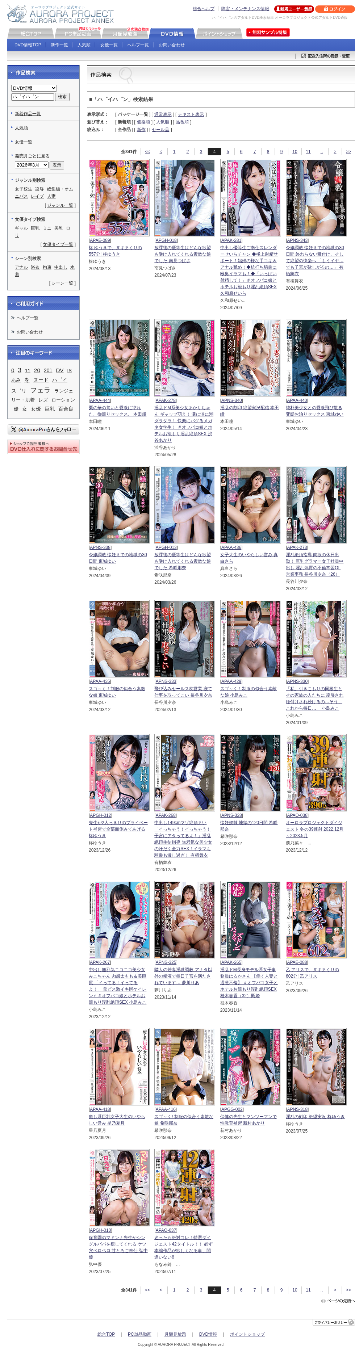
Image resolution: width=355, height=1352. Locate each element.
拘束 (47, 267)
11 (308, 151)
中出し (60, 267)
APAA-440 (297, 400)
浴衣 (35, 267)
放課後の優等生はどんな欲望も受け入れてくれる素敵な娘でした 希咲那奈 (182, 561)
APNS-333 (166, 681)
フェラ (40, 390)
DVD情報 (208, 1334)
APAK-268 (166, 815)
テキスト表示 (191, 114)
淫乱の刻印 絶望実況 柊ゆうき (315, 1116)
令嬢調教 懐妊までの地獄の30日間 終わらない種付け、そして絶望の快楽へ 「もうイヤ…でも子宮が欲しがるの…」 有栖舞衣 (315, 260)
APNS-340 (231, 400)
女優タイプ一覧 (58, 244)
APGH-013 (166, 547)
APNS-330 (297, 681)
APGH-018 (166, 240)
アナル (21, 267)
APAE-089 (100, 240)
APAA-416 (166, 1109)
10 (294, 151)
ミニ (47, 228)
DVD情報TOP (27, 44)
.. (322, 151)
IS (69, 370)
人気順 (84, 44)
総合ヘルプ (203, 8)
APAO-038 (297, 815)
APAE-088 (297, 962)
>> (348, 151)
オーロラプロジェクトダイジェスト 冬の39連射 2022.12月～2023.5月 (314, 829)
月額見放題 (175, 1334)
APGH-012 (100, 815)
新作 (141, 129)
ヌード (41, 380)
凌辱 (39, 189)
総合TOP (106, 1334)
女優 (36, 409)
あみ (16, 380)
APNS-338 (100, 547)
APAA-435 (100, 681)
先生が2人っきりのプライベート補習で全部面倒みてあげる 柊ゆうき (118, 829)
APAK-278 (166, 400)
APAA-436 (231, 547)
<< (147, 151)
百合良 (66, 409)
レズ (43, 400)
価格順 (143, 122)
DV (59, 370)
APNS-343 (297, 240)
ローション (63, 400)
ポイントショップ (247, 1334)
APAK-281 (231, 240)
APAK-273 (297, 547)
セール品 (160, 129)
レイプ (37, 196)
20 (37, 370)
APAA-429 (231, 681)
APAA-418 (100, 1109)
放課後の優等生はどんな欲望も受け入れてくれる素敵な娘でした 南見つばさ (182, 254)
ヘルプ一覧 (138, 44)
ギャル (21, 228)
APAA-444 (100, 400)
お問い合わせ (172, 44)
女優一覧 (109, 44)
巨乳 (35, 228)
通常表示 (163, 114)
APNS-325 (166, 962)
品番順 (182, 122)
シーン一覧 (62, 283)
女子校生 (23, 189)
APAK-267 (100, 962)
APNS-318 (297, 1109)
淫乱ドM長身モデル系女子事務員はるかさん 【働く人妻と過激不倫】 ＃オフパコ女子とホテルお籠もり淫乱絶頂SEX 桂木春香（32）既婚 (249, 982)
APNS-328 (231, 815)
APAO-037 (166, 1230)
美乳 (58, 228)
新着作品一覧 (28, 113)
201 (48, 370)
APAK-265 (231, 962)
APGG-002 (232, 1109)
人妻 (51, 196)
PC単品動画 (139, 1334)
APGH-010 (100, 1230)
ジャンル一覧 (60, 205)
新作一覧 (59, 44)
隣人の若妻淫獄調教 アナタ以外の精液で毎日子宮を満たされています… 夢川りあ (183, 976)
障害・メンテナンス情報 (245, 8)
